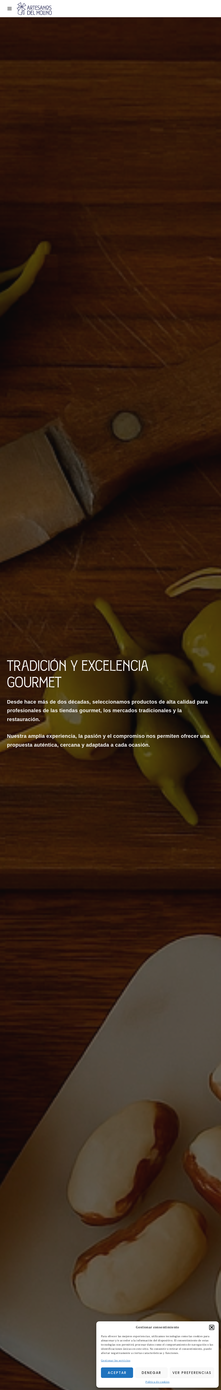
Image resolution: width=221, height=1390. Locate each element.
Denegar (151, 1372)
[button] (211, 1327)
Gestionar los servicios (115, 1360)
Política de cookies (157, 1382)
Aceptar (117, 1372)
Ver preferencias (191, 1372)
